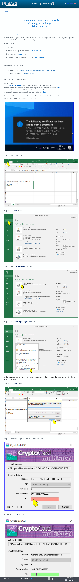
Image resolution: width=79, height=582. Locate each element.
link (44, 92)
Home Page (7, 580)
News (20, 580)
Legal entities (33, 3)
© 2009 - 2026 (65, 580)
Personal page (47, 3)
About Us (14, 580)
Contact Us (27, 580)
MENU (5, 11)
